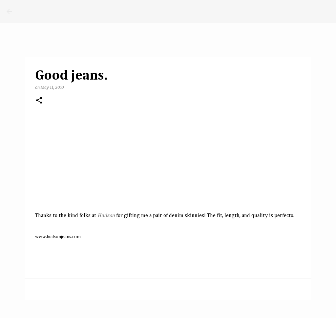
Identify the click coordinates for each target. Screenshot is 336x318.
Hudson (106, 215)
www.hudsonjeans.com (58, 236)
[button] (39, 100)
